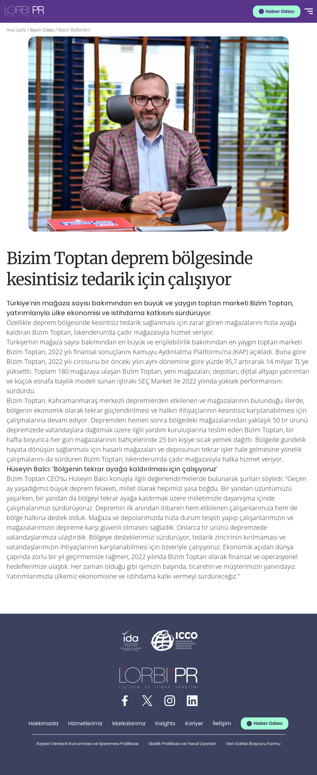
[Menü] (308, 11)
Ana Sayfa (16, 30)
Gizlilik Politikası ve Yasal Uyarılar (182, 744)
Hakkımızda (44, 723)
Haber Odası (280, 11)
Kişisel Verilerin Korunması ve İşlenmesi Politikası (88, 744)
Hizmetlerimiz (85, 723)
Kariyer (194, 723)
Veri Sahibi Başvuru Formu (253, 744)
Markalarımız (128, 723)
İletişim (222, 723)
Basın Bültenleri (74, 30)
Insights (165, 723)
